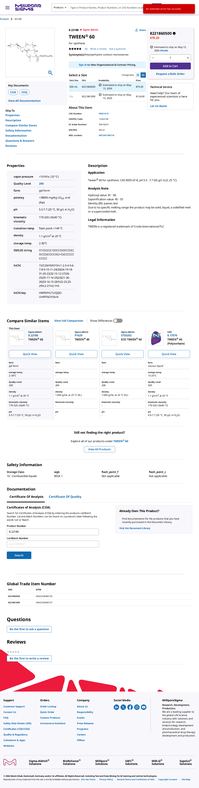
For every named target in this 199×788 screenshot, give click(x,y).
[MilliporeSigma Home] (28, 7)
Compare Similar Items (21, 125)
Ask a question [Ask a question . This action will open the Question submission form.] (117, 48)
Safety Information (18, 130)
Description (13, 120)
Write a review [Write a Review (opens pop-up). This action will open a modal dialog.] (98, 48)
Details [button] (164, 50)
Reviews (11, 146)
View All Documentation (24, 100)
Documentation (16, 135)
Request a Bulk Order (170, 74)
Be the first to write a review (31, 659)
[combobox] (106, 7)
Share (140, 30)
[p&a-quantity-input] (170, 58)
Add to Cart (170, 66)
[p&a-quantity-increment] (188, 58)
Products (4, 19)
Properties (12, 115)
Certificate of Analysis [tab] (26, 497)
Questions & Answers (19, 141)
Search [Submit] (19, 555)
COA (13, 92)
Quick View (30, 354)
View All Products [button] (99, 449)
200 (41, 183)
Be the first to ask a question (29, 629)
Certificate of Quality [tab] (65, 497)
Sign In (83, 64)
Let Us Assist (158, 106)
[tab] (7, 19)
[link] (20, 706)
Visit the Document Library (134, 528)
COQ (24, 92)
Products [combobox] (58, 7)
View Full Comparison (68, 320)
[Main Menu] (7, 7)
